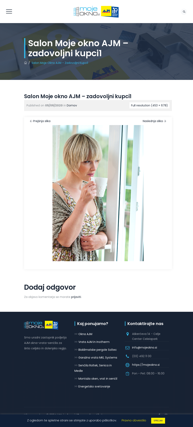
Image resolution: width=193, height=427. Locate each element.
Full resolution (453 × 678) (149, 105)
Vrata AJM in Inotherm (94, 342)
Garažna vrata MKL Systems (97, 358)
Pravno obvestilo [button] (134, 420)
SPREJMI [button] (158, 420)
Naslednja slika (155, 121)
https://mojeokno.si (146, 365)
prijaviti (76, 297)
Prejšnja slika (39, 121)
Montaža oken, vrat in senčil (97, 379)
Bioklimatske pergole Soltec (97, 350)
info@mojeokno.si (144, 347)
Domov (72, 105)
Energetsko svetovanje (94, 386)
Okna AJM (85, 334)
